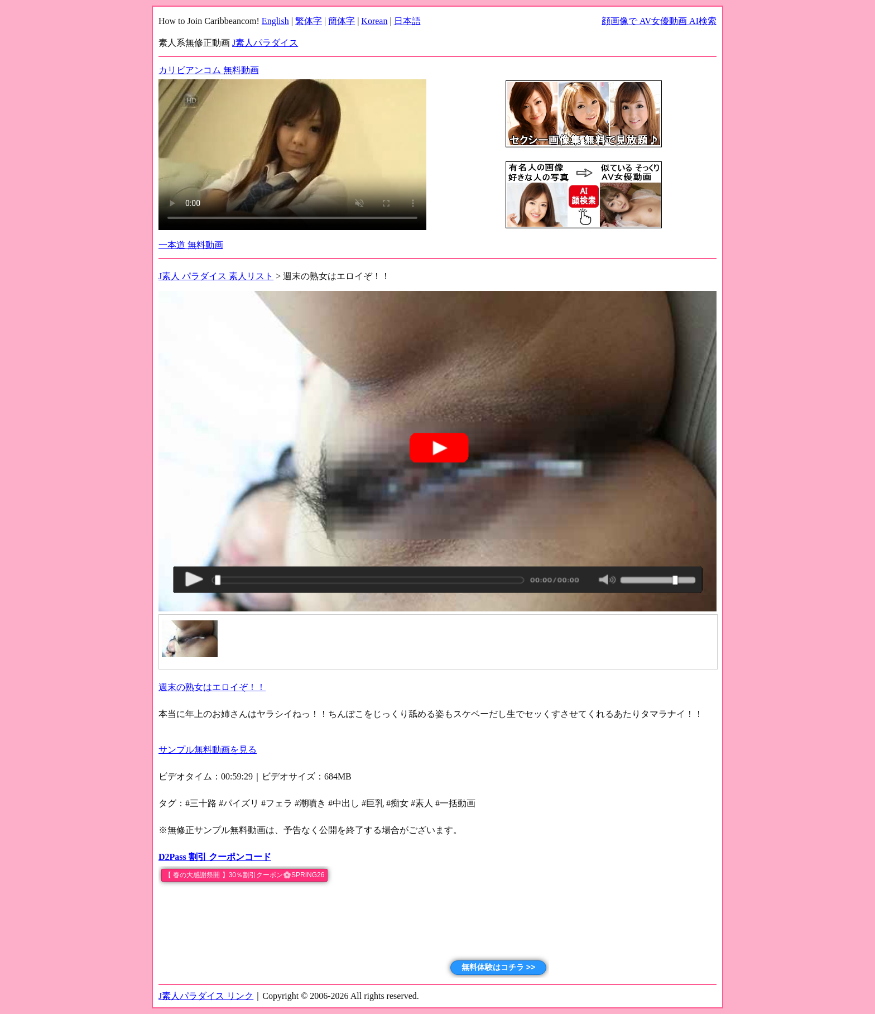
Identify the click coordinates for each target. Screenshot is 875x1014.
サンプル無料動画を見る (207, 749)
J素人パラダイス (265, 42)
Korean (374, 21)
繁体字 (308, 21)
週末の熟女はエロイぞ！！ (212, 687)
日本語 (407, 21)
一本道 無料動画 (190, 245)
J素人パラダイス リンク (205, 996)
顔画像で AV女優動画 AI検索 (659, 21)
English (275, 21)
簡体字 (341, 21)
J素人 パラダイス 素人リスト (215, 276)
